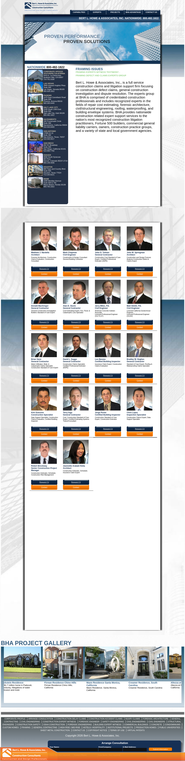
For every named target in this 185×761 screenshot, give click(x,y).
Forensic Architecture (156, 719)
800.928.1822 (49, 91)
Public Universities (169, 727)
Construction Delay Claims (71, 719)
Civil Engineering (30, 722)
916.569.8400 (49, 127)
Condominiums (172, 724)
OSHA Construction (54, 724)
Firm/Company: (105, 747)
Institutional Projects (120, 727)
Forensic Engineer (89, 722)
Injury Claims (132, 719)
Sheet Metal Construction (55, 730)
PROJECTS (115, 12)
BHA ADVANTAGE (133, 12)
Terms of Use (117, 730)
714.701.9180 (49, 79)
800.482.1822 (151, 18)
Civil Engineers (156, 722)
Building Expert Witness (108, 724)
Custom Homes (11, 727)
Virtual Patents (136, 730)
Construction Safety (29, 724)
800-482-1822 (55, 67)
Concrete (156, 724)
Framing (25, 727)
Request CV (44, 269)
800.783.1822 (49, 187)
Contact (44, 274)
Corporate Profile (15, 719)
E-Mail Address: (129, 747)
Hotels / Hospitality (94, 727)
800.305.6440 (49, 103)
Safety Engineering (113, 722)
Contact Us (79, 730)
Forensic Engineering (80, 724)
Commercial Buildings (136, 724)
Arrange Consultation (40, 719)
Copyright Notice (97, 730)
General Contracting (45, 727)
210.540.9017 (49, 139)
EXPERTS (97, 12)
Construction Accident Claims (105, 719)
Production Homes (146, 727)
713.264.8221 (49, 175)
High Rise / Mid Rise (70, 727)
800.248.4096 (49, 163)
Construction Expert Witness (59, 722)
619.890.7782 (49, 151)
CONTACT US (151, 12)
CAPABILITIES (79, 12)
